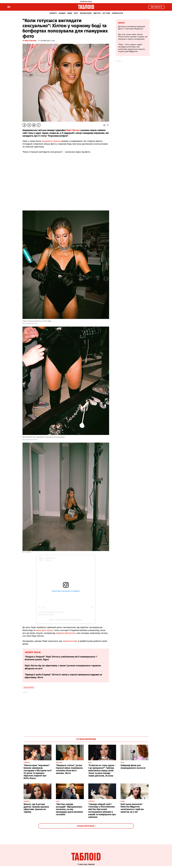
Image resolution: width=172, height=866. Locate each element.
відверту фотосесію (66, 633)
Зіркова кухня (85, 13)
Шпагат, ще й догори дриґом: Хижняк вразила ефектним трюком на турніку (36, 808)
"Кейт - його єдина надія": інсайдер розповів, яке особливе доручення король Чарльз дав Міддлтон (131, 48)
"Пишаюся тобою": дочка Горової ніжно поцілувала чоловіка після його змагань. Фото (69, 769)
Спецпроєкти (117, 13)
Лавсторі (97, 13)
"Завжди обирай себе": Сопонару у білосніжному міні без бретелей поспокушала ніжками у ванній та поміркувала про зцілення (102, 810)
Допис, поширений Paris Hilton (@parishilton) (66, 620)
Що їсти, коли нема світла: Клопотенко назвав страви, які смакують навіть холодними (132, 36)
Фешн (69, 13)
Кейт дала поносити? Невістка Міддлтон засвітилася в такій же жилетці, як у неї (132, 808)
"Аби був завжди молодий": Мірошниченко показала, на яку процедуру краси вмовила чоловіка (69, 809)
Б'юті (76, 13)
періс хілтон (28, 687)
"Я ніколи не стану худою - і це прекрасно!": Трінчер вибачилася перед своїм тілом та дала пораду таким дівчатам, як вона (102, 770)
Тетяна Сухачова (29, 41)
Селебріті (53, 13)
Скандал (62, 13)
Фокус (121, 23)
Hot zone (106, 13)
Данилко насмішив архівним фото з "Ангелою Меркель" (131, 27)
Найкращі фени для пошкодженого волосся (133, 766)
